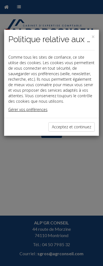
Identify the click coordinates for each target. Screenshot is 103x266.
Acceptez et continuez (71, 126)
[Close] (93, 37)
